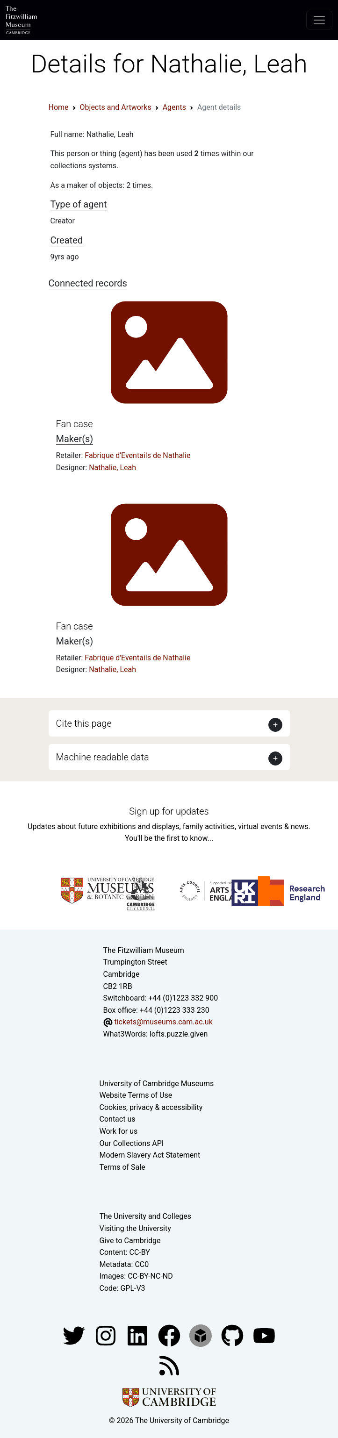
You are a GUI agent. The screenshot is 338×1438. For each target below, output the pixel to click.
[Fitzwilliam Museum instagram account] (106, 1335)
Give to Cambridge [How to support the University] (130, 1240)
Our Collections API (132, 1143)
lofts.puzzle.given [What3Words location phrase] (179, 1034)
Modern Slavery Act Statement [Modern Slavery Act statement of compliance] (150, 1155)
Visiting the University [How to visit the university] (135, 1228)
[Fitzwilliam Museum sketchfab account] (201, 1335)
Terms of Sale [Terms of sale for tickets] (122, 1167)
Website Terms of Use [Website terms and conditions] (136, 1095)
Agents (174, 107)
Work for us (119, 1131)
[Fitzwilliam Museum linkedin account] (170, 1335)
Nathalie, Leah (112, 467)
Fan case (74, 423)
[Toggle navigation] (319, 20)
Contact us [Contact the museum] (118, 1119)
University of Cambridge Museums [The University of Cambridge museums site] (157, 1083)
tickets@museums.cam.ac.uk (163, 1021)
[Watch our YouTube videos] (264, 1335)
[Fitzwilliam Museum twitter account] (75, 1335)
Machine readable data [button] (102, 757)
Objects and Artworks (115, 107)
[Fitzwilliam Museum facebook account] (138, 1335)
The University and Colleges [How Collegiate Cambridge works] (145, 1216)
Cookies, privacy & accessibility (151, 1107)
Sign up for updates (169, 811)
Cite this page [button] (84, 723)
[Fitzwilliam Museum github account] (233, 1335)
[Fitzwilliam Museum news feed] (169, 1364)
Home (59, 107)
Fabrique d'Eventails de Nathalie (137, 455)
